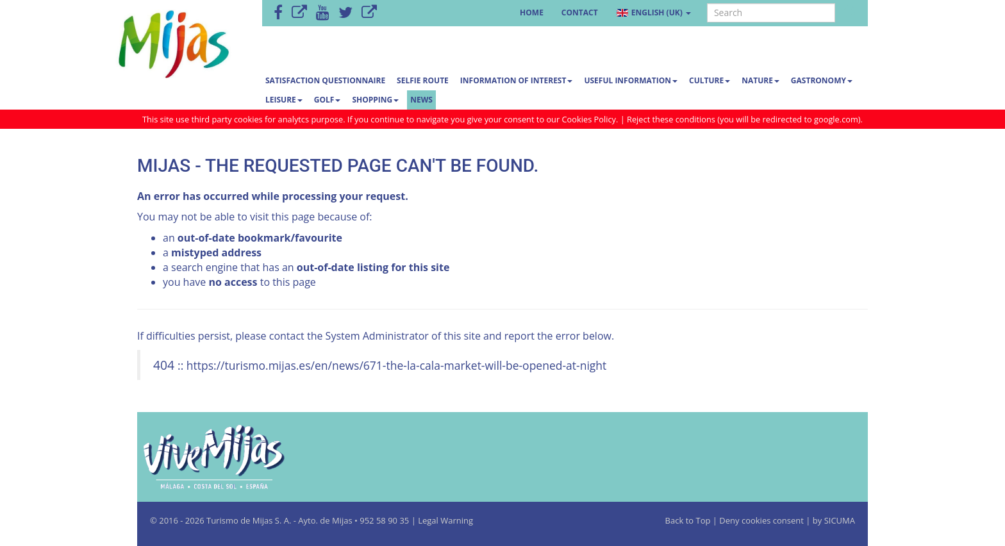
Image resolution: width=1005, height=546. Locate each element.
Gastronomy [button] (821, 80)
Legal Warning (445, 520)
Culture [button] (709, 80)
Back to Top (689, 520)
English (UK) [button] (653, 12)
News (421, 99)
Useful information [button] (630, 80)
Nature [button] (760, 80)
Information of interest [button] (516, 80)
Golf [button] (327, 99)
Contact (579, 12)
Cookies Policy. (591, 119)
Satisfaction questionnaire (325, 80)
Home (532, 12)
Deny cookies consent (761, 520)
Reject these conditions (671, 119)
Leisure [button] (284, 99)
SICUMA (839, 520)
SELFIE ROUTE (423, 80)
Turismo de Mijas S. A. (248, 520)
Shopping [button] (375, 99)
